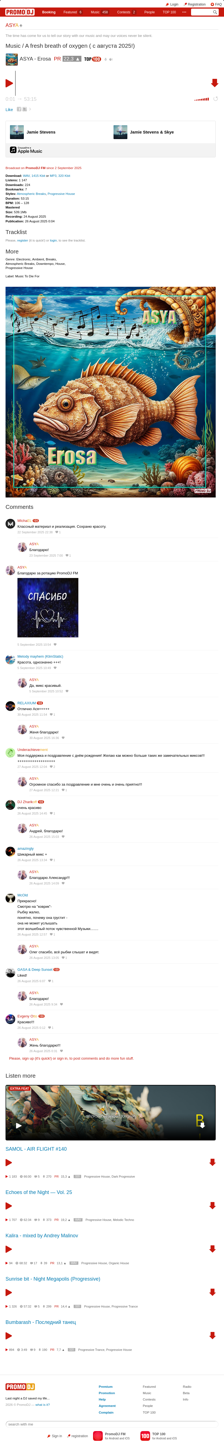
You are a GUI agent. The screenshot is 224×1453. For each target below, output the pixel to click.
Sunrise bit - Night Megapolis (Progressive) (53, 1279)
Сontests (126, 12)
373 (48, 1219)
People (150, 12)
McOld (22, 895)
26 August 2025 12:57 (32, 934)
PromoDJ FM (35, 168)
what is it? (42, 1404)
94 (10, 1263)
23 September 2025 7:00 (46, 555)
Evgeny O (27, 1016)
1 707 (13, 1219)
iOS (127, 1438)
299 (48, 1306)
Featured (73, 12)
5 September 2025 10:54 (34, 644)
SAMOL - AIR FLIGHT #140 (36, 1149)
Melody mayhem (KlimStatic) (40, 656)
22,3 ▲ (72, 59)
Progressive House (61, 193)
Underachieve (32, 749)
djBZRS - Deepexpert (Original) (111, 1116)
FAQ (218, 4)
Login (174, 4)
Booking (48, 12)
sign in (62, 1058)
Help (102, 1399)
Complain (106, 1412)
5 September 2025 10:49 (34, 668)
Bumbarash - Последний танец (41, 1322)
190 (44, 1349)
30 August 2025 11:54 (32, 714)
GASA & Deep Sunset (34, 969)
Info (185, 1399)
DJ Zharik (27, 802)
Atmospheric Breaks (31, 193)
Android (114, 1438)
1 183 (13, 1176)
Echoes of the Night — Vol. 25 (39, 1192)
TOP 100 (169, 12)
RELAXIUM (26, 703)
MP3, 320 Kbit (60, 175)
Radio (187, 1386)
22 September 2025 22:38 (35, 532)
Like (9, 109)
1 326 (13, 1306)
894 (11, 1349)
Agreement (107, 1405)
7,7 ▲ (61, 1349)
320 (77, 1176)
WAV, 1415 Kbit (34, 175)
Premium (106, 1386)
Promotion (107, 1393)
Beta (186, 1393)
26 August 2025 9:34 (43, 1004)
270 (48, 1176)
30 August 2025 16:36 (44, 738)
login (53, 240)
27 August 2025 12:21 (44, 790)
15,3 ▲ (66, 1176)
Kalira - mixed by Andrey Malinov (42, 1235)
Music (100, 12)
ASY (12, 25)
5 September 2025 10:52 (46, 691)
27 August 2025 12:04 (32, 766)
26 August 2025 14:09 (44, 883)
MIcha (24, 520)
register (22, 240)
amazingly (25, 848)
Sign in (57, 1436)
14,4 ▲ (66, 1306)
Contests (149, 1399)
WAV (78, 1219)
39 (45, 1263)
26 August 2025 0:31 (43, 1051)
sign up (28, 1058)
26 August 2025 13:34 (32, 860)
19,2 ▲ (66, 1219)
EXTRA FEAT (19, 1088)
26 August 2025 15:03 (44, 836)
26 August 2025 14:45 (32, 813)
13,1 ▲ (61, 1263)
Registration (197, 4)
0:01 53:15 (21, 99)
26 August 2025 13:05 (44, 957)
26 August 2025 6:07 (31, 981)
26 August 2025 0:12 (31, 1027)
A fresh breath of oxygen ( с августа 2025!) (80, 45)
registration (79, 1436)
